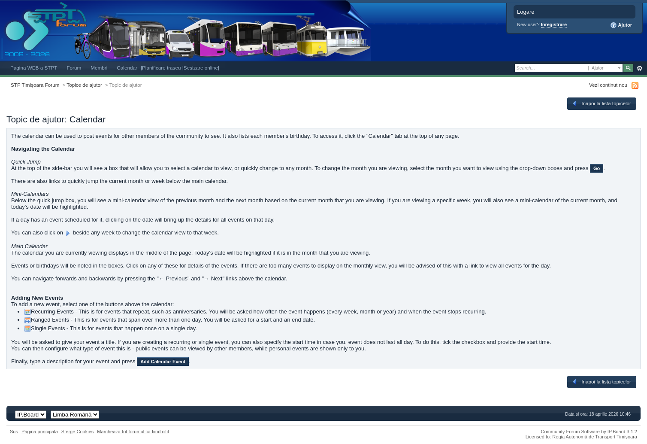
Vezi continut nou (608, 85)
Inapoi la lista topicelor (601, 103)
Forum (74, 67)
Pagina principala (39, 431)
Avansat (639, 68)
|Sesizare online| (200, 67)
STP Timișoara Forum (35, 85)
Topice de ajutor (84, 85)
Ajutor (621, 25)
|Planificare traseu (161, 67)
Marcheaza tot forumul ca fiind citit (133, 431)
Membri (99, 67)
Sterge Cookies (77, 431)
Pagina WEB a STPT (33, 67)
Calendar (127, 67)
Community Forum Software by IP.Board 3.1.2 (589, 431)
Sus (14, 431)
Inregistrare (554, 24)
